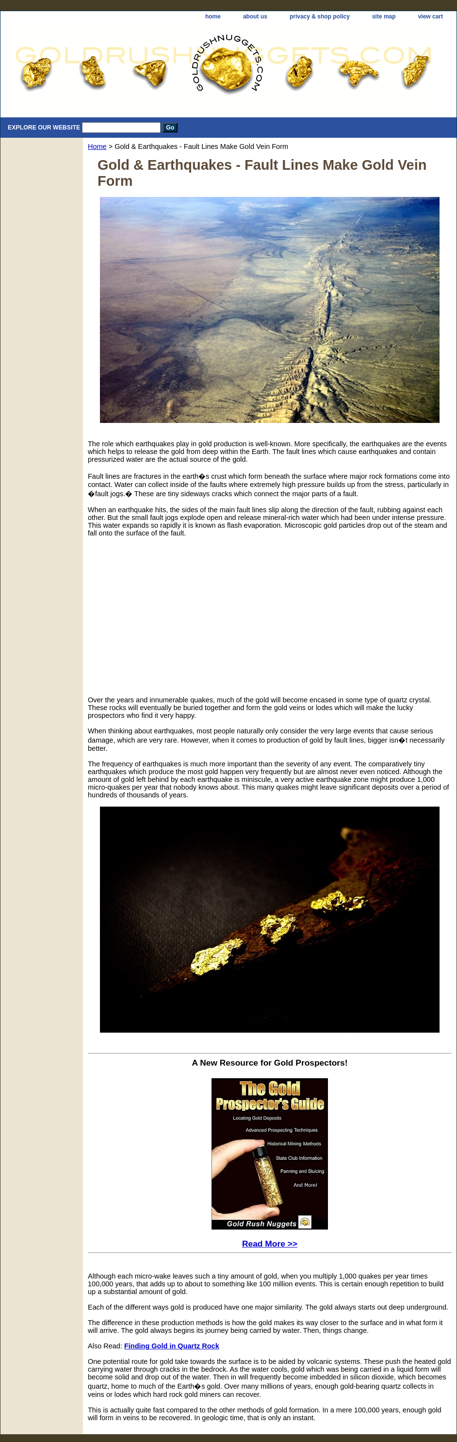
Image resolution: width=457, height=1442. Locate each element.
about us (255, 16)
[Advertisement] (182, 612)
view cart (430, 16)
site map (384, 16)
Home (97, 146)
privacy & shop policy (320, 16)
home (213, 16)
